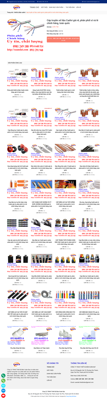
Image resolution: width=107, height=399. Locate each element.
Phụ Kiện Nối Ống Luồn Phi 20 (89, 348)
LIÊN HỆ (78, 7)
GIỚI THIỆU (44, 7)
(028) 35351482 (82, 375)
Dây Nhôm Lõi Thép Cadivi (41, 348)
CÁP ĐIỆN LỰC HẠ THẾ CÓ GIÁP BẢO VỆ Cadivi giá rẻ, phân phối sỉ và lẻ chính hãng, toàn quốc (18, 314)
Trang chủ (10, 12)
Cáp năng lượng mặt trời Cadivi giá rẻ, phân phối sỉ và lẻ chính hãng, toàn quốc (17, 168)
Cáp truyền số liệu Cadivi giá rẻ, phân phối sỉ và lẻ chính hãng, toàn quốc (65, 132)
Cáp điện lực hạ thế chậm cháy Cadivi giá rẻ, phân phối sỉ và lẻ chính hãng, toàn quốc (18, 204)
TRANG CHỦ (34, 7)
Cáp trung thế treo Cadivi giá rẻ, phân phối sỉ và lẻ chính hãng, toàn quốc (17, 278)
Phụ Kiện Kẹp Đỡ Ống (65, 348)
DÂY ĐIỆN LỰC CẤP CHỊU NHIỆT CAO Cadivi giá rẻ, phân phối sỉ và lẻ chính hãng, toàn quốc (42, 314)
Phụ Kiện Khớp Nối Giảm (17, 348)
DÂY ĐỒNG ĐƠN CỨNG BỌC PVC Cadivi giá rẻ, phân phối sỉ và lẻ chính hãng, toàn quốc (65, 314)
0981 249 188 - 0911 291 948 (62, 38)
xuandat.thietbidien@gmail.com (84, 382)
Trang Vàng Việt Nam (71, 396)
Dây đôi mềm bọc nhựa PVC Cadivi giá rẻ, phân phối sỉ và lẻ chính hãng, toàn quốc (41, 132)
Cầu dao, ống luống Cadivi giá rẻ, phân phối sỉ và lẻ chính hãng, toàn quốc (89, 204)
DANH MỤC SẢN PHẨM (56, 7)
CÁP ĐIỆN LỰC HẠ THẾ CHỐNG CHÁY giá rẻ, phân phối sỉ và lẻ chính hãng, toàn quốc (65, 204)
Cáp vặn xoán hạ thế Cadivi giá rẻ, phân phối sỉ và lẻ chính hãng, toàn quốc (17, 242)
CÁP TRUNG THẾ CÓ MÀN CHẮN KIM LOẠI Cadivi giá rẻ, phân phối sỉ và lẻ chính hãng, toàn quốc (65, 242)
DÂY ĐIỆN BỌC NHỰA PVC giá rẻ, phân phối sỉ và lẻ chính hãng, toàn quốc (89, 314)
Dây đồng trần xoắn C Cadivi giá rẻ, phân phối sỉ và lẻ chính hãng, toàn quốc (65, 168)
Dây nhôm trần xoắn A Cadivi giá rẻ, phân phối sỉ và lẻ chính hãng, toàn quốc (41, 168)
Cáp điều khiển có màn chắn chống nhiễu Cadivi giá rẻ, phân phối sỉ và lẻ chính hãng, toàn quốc (89, 242)
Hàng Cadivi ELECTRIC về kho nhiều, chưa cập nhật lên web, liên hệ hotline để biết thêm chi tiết (42, 92)
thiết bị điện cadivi (19, 12)
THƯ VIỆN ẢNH (70, 7)
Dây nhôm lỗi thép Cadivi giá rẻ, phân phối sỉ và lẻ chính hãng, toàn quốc (89, 168)
